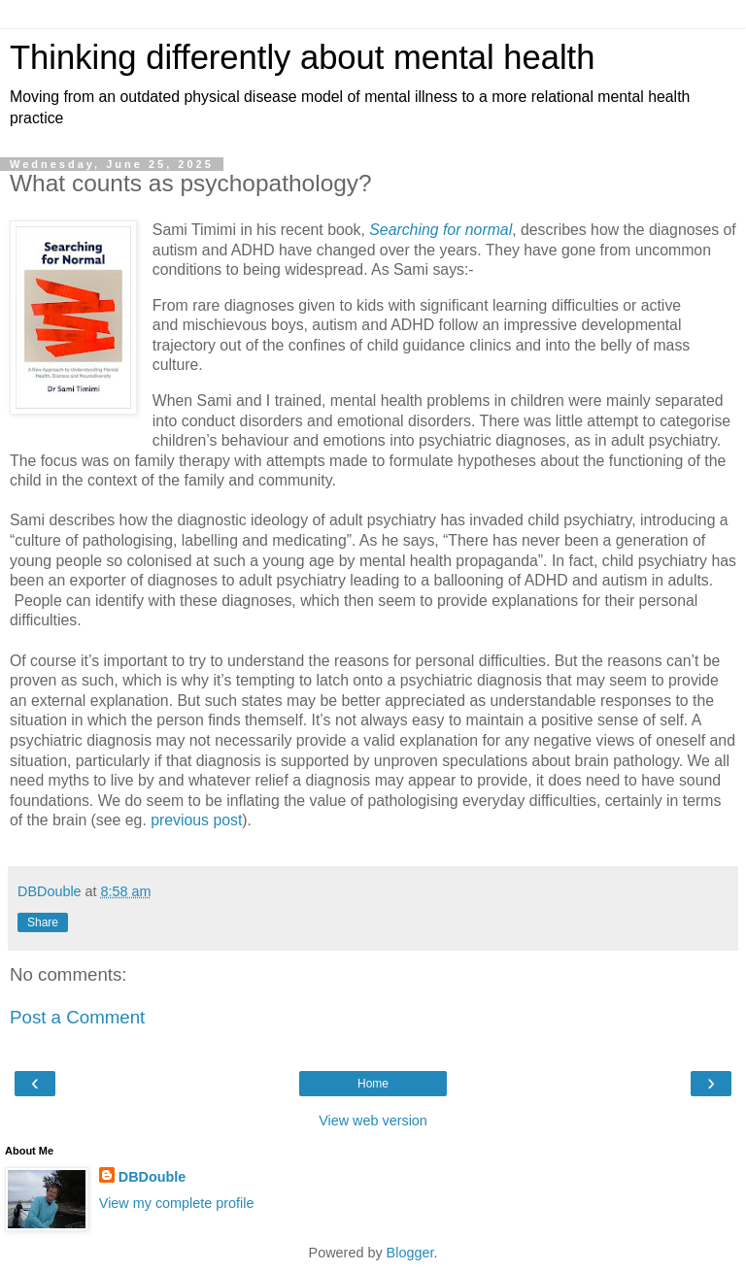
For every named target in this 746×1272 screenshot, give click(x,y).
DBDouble (152, 1177)
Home (373, 1083)
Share (42, 922)
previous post (196, 820)
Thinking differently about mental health (302, 57)
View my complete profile (176, 1203)
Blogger (410, 1252)
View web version (373, 1120)
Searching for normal (440, 229)
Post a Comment (77, 1017)
